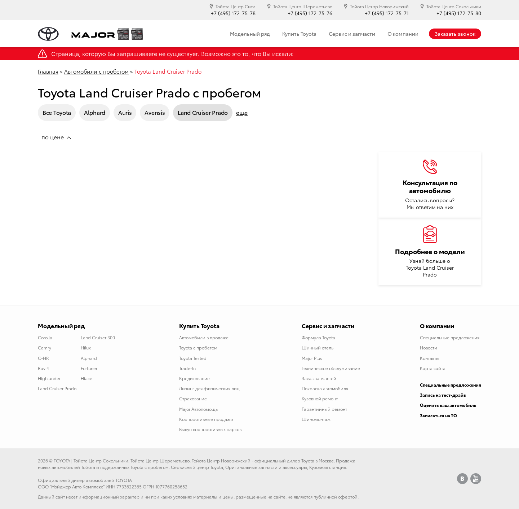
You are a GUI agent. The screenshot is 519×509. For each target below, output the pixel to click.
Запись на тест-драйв (443, 395)
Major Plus (312, 358)
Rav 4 (43, 368)
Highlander (49, 378)
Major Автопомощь (198, 409)
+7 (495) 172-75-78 (233, 13)
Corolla (45, 337)
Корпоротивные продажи (206, 419)
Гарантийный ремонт (324, 409)
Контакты (429, 358)
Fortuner (89, 368)
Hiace (86, 378)
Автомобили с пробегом (96, 71)
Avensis (155, 112)
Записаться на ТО (438, 415)
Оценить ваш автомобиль (448, 405)
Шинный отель (317, 347)
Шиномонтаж (316, 419)
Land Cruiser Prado (203, 112)
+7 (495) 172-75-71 (387, 13)
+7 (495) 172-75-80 (458, 13)
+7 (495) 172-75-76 (310, 13)
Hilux (86, 347)
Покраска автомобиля (325, 388)
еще (242, 112)
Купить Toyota (299, 33)
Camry (44, 347)
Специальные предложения (449, 337)
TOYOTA (62, 460)
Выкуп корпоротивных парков (210, 429)
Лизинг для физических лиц (209, 388)
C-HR (43, 358)
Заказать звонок (455, 33)
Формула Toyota (318, 337)
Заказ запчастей (319, 378)
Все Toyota (57, 112)
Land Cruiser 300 (98, 337)
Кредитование (194, 378)
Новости (428, 347)
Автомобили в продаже (204, 337)
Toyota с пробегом (198, 347)
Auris (125, 112)
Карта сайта (432, 368)
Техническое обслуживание (331, 368)
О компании (402, 33)
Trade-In (187, 368)
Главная (48, 71)
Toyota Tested (193, 358)
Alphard (94, 112)
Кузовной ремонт (320, 398)
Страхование (193, 398)
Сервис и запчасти (352, 33)
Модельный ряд (250, 33)
